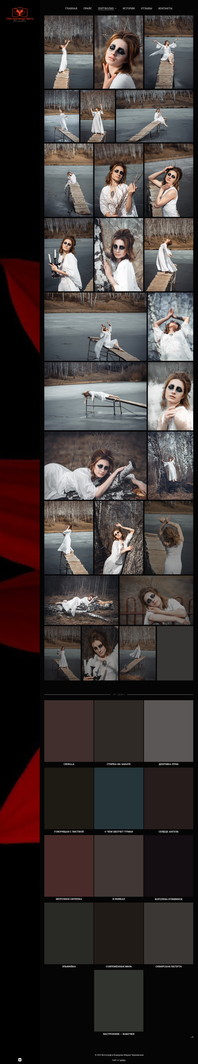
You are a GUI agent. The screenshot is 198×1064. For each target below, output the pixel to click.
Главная (71, 8)
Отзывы (146, 8)
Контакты (165, 8)
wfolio (122, 1060)
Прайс (87, 8)
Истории (129, 8)
